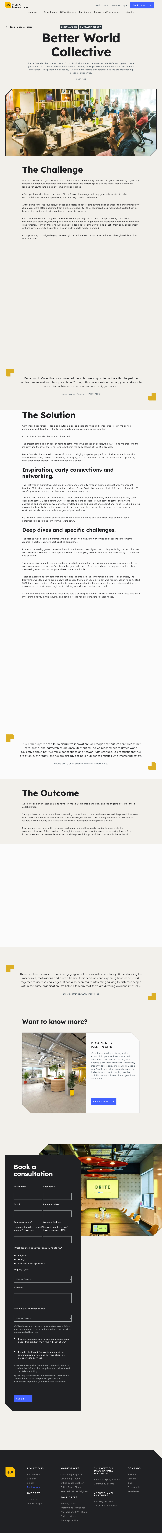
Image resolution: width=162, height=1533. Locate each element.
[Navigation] (16, 5)
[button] (34, 12)
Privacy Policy (28, 1371)
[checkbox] (42, 1259)
